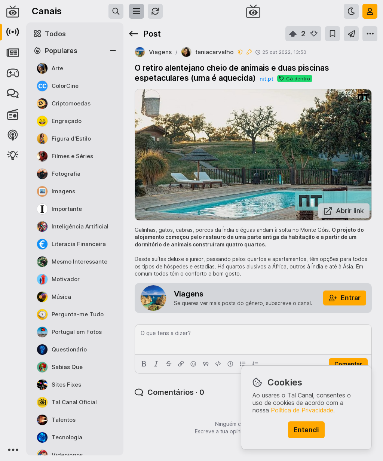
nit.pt (266, 79)
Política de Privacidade (302, 410)
